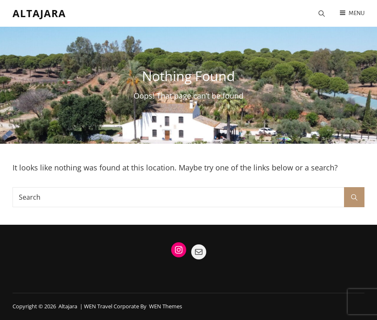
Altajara (39, 13)
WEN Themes (165, 306)
